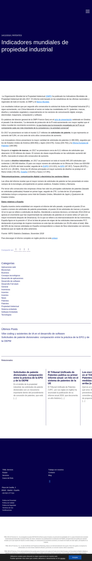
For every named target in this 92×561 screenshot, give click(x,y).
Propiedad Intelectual (10, 306)
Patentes (17, 35)
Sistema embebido (9, 309)
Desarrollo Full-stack (9, 284)
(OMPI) (49, 96)
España (24, 172)
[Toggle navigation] (88, 11)
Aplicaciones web (8, 267)
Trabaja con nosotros (56, 470)
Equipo (4, 472)
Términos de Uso (7, 508)
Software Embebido (9, 312)
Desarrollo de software (10, 281)
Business (5, 273)
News (3, 298)
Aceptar (75, 557)
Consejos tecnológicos (10, 276)
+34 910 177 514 (8, 493)
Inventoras (5, 290)
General (4, 287)
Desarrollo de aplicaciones (12, 278)
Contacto (51, 472)
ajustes (62, 558)
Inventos (4, 292)
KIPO (62, 166)
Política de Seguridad (9, 505)
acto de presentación (63, 120)
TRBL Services (7, 470)
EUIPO (46, 166)
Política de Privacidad (9, 500)
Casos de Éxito (7, 478)
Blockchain (5, 270)
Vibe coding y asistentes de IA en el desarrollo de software (33, 333)
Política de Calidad (8, 503)
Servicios (5, 475)
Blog (50, 475)
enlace (54, 238)
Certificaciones (7, 510)
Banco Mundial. (43, 102)
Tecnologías (6, 315)
